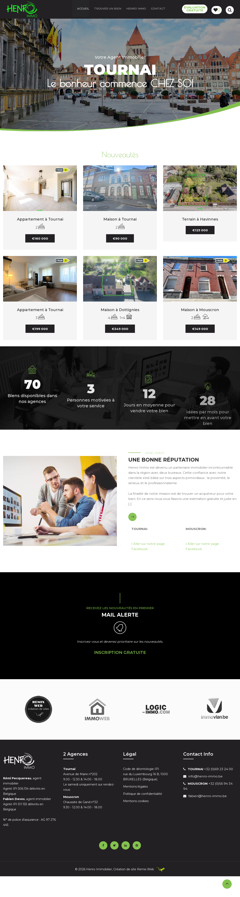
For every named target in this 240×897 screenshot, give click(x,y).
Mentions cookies (136, 801)
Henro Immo (136, 9)
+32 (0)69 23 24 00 (210, 769)
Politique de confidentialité (142, 794)
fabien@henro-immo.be (207, 796)
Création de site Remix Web (134, 869)
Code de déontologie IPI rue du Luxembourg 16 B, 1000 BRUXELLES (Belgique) (145, 774)
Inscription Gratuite (120, 652)
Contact (158, 9)
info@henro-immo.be (205, 776)
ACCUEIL (83, 9)
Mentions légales (135, 786)
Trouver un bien (107, 9)
